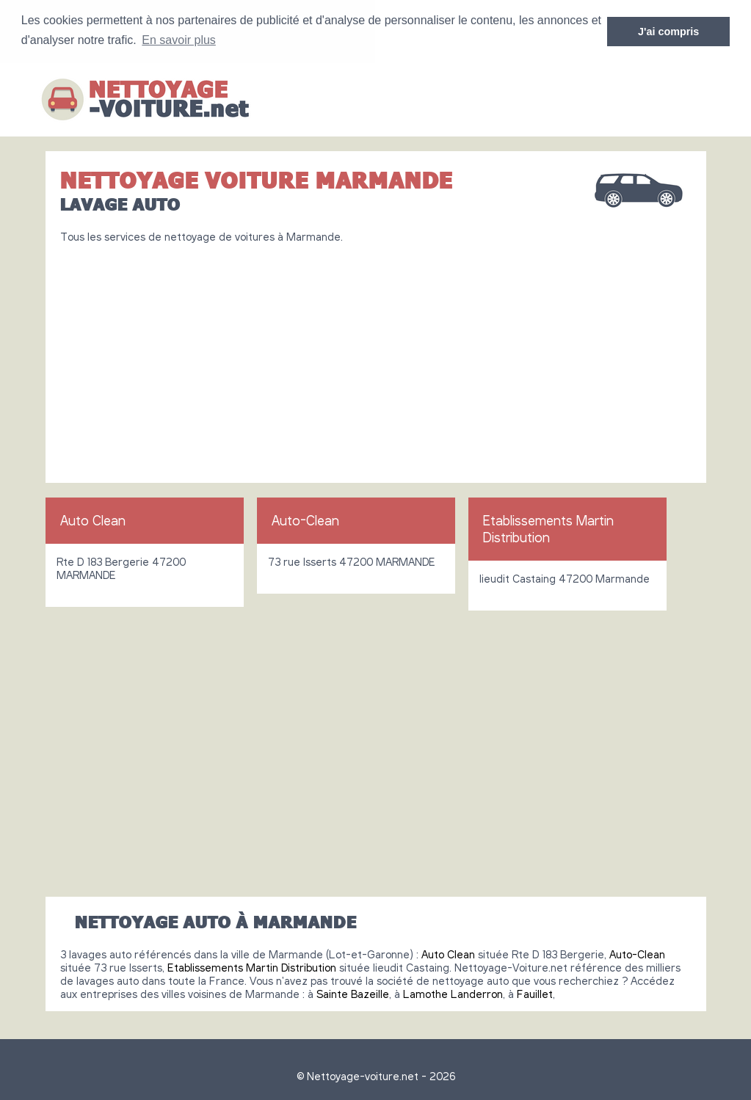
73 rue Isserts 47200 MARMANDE (351, 560)
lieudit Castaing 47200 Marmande (564, 577)
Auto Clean (93, 519)
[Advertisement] (376, 356)
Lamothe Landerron (453, 992)
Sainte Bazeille (352, 992)
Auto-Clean (305, 519)
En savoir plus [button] (179, 40)
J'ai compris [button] (668, 31)
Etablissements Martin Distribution (548, 527)
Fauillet (535, 992)
